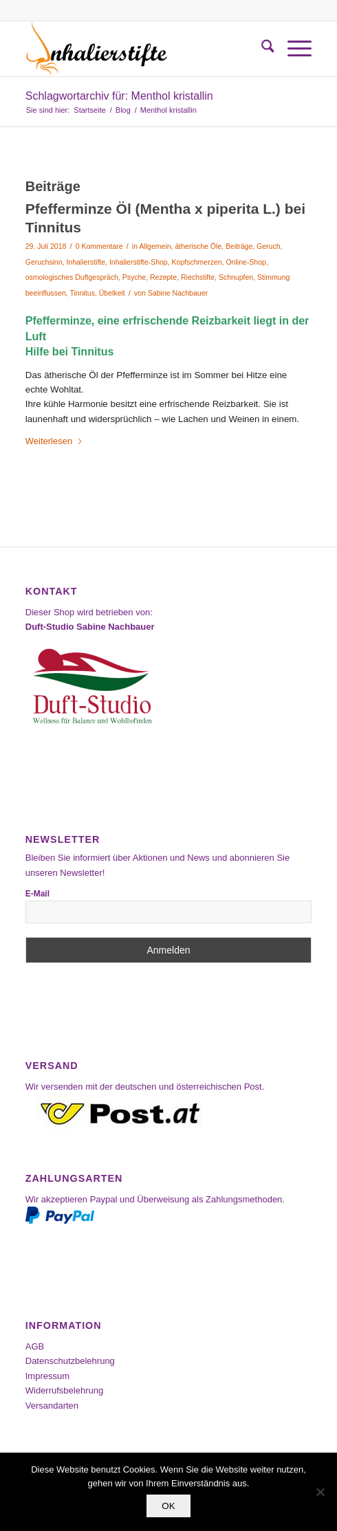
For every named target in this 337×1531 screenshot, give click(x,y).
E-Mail (37, 894)
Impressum (47, 1376)
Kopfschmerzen (197, 262)
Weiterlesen (54, 441)
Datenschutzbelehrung (70, 1361)
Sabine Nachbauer (178, 293)
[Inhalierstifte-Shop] (139, 48)
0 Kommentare (99, 246)
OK (168, 1506)
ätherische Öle (198, 246)
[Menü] (293, 48)
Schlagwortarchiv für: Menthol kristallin (119, 96)
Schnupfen (236, 277)
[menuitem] (261, 48)
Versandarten (51, 1405)
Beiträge (239, 246)
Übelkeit (112, 293)
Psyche (134, 277)
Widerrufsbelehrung (64, 1390)
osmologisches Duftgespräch (71, 277)
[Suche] (261, 48)
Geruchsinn (44, 262)
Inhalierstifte (85, 262)
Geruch (268, 246)
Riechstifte (198, 277)
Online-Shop (245, 262)
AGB (34, 1346)
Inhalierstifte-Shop (138, 262)
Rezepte (163, 277)
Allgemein (155, 246)
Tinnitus (81, 293)
